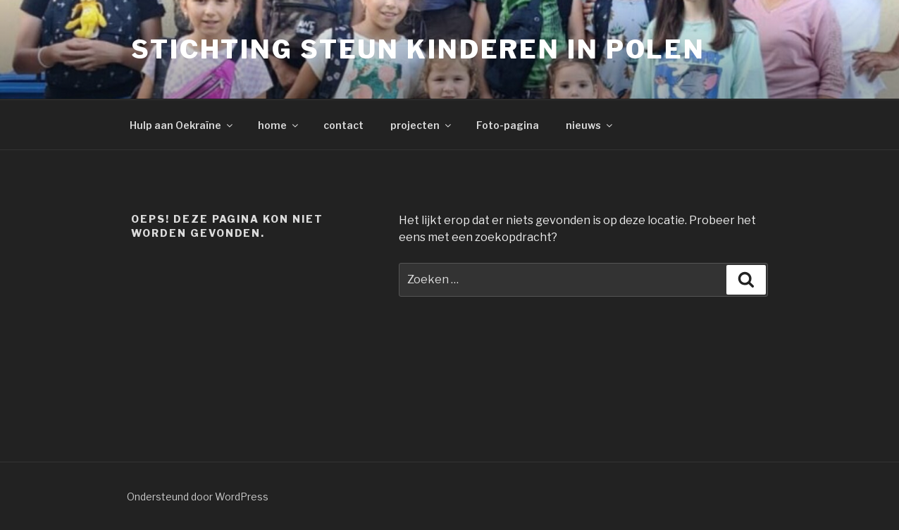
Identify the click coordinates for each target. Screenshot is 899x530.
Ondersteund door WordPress (197, 497)
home (279, 125)
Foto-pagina (507, 125)
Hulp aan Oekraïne (182, 125)
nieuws (590, 125)
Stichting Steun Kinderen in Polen (418, 49)
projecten (421, 125)
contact (343, 125)
